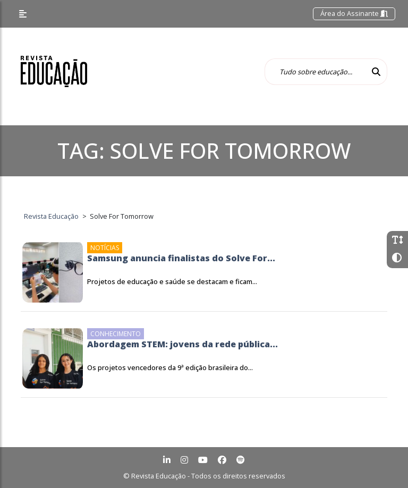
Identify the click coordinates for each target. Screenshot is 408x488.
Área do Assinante (354, 13)
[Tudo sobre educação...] (315, 71)
